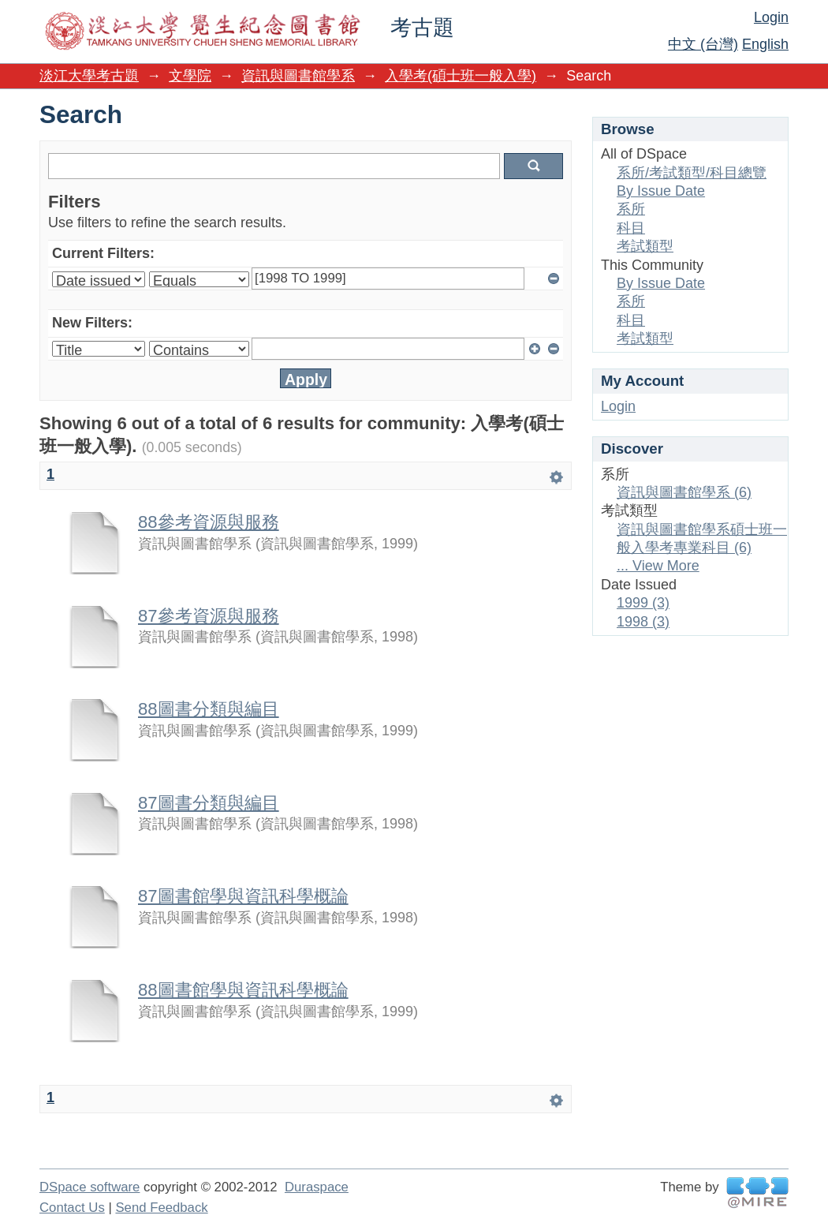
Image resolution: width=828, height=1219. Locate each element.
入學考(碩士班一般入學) (460, 76)
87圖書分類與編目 (208, 803)
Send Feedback (161, 1207)
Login (771, 17)
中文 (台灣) (703, 44)
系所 (631, 209)
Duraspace (317, 1187)
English (765, 44)
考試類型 (645, 246)
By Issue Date (661, 191)
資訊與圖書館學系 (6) (684, 492)
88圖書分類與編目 (208, 709)
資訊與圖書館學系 (298, 76)
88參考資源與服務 (208, 522)
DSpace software (89, 1187)
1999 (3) (643, 603)
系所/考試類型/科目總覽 (691, 173)
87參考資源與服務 (208, 616)
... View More (658, 566)
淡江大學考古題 (89, 76)
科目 (631, 228)
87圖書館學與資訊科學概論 (243, 896)
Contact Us (72, 1207)
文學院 (190, 76)
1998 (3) (643, 622)
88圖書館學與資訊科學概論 (243, 990)
